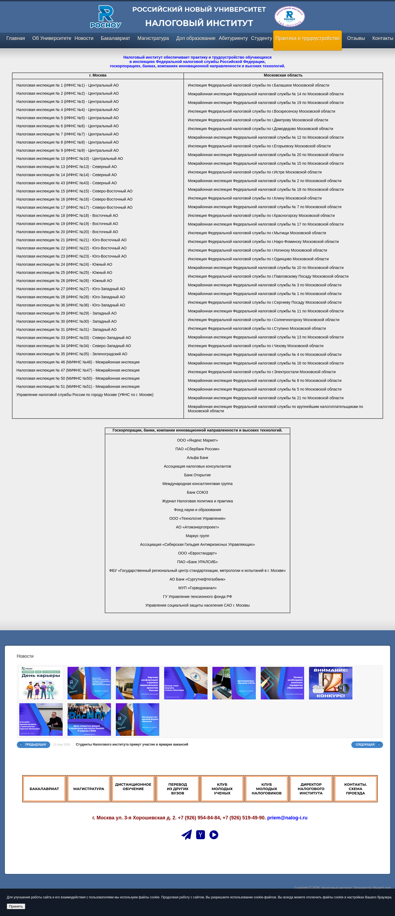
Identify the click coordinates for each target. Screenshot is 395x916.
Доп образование (196, 38)
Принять (16, 906)
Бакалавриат (115, 38)
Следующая (365, 744)
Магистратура (153, 38)
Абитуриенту (233, 38)
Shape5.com (382, 888)
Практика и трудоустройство (307, 38)
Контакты (382, 38)
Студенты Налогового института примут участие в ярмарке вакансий (132, 744)
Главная (16, 38)
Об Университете (51, 38)
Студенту (261, 38)
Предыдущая (36, 744)
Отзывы (356, 38)
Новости (84, 38)
